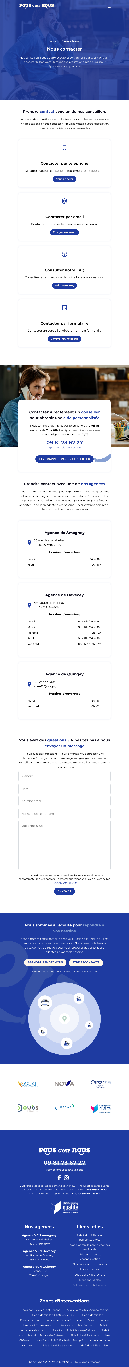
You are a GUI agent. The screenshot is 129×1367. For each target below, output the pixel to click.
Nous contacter (90, 1269)
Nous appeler (64, 179)
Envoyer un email (64, 232)
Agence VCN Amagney (39, 1235)
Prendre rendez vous (45, 962)
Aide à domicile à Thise (93, 1345)
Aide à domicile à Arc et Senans (40, 1310)
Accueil (54, 41)
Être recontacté (85, 962)
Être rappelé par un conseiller (64, 459)
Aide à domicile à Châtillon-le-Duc (53, 1315)
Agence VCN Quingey (39, 1266)
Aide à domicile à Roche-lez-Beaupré (60, 1340)
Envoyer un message (64, 338)
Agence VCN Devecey (39, 1251)
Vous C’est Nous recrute (90, 1274)
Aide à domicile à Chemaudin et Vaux (70, 1320)
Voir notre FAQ (64, 285)
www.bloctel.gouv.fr (65, 883)
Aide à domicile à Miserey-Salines (74, 1330)
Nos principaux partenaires (90, 1264)
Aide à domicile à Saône (56, 1345)
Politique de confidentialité (90, 1285)
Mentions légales (90, 1280)
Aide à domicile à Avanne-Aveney (88, 1310)
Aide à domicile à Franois (77, 1325)
